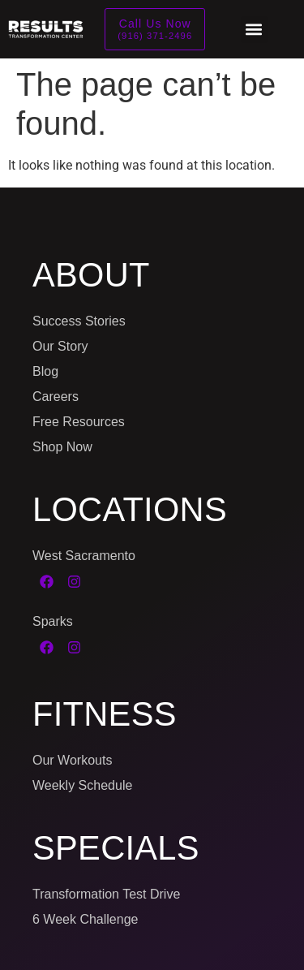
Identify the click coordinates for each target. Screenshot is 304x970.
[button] (254, 29)
